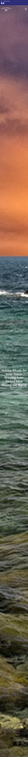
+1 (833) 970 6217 (6, 1)
